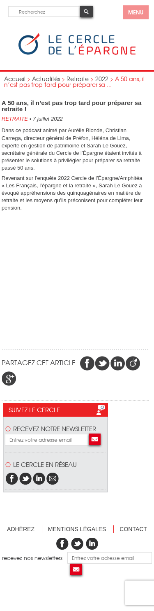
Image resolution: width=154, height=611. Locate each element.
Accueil (14, 79)
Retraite (78, 79)
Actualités (46, 79)
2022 (101, 79)
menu (135, 12)
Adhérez (20, 529)
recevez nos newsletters (34, 558)
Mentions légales (77, 529)
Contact (133, 529)
